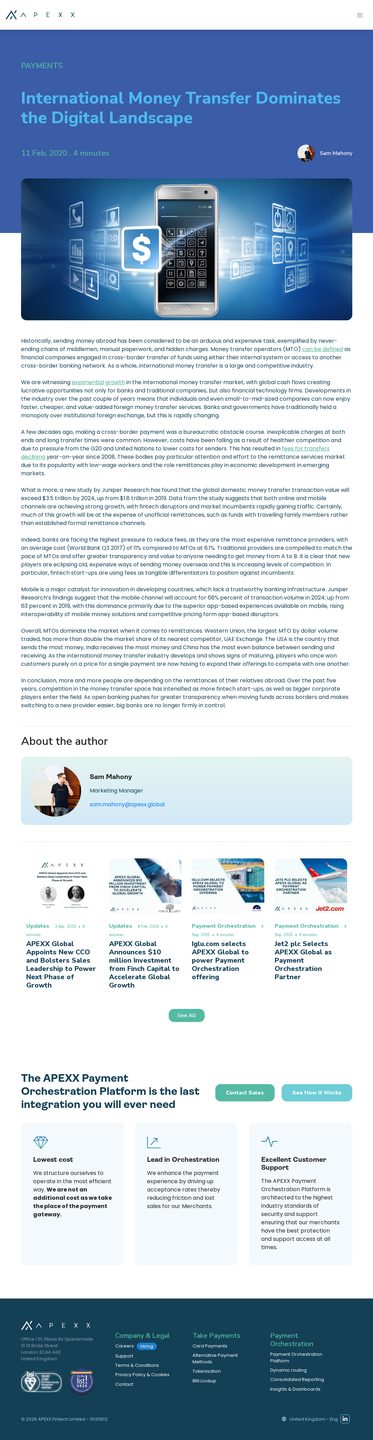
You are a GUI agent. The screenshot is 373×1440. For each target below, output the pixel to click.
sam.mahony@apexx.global (127, 804)
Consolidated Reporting (297, 1379)
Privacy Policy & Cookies (142, 1375)
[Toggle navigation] (359, 15)
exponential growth (98, 382)
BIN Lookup (204, 1381)
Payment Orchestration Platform (296, 1357)
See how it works (317, 1093)
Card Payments (210, 1346)
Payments (42, 65)
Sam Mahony (336, 153)
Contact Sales (245, 1093)
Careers (136, 1346)
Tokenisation (207, 1371)
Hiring (146, 1346)
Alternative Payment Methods (215, 1358)
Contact (124, 1384)
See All (186, 1015)
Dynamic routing (288, 1370)
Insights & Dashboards (295, 1389)
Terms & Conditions (137, 1365)
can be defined (322, 349)
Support (124, 1356)
